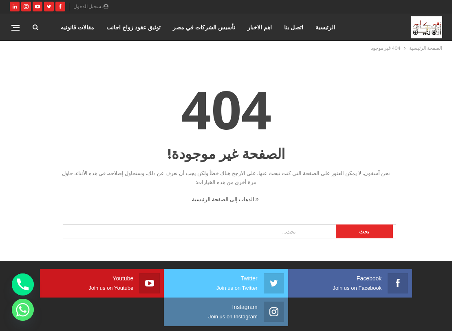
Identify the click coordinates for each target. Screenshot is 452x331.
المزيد (87, 27)
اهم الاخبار (259, 27)
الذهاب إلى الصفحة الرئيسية (225, 199)
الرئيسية (325, 27)
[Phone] (23, 284)
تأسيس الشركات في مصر (204, 27)
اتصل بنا (293, 27)
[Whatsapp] (23, 310)
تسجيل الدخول (90, 6)
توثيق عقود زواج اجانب (133, 27)
